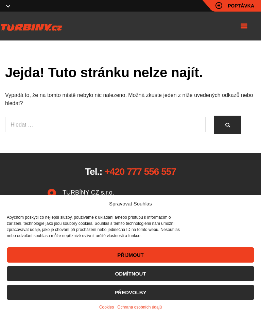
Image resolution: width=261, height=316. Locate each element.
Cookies (106, 307)
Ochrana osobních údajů (139, 307)
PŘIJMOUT (130, 255)
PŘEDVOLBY (130, 292)
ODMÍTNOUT (130, 274)
